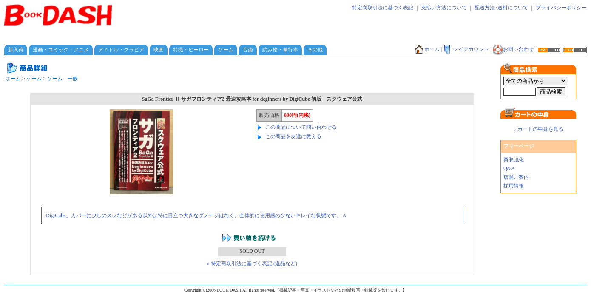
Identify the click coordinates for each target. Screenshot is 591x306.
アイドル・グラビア (121, 50)
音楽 (248, 50)
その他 (315, 50)
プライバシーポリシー (561, 8)
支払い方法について (444, 8)
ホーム (427, 49)
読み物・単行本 (280, 50)
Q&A (509, 168)
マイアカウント (466, 49)
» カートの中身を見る (538, 129)
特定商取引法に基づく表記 (382, 8)
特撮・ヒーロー (191, 50)
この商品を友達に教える (293, 136)
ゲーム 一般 (62, 79)
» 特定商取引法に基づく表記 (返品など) (252, 263)
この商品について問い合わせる (301, 127)
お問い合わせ (513, 49)
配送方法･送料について (501, 8)
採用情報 (513, 186)
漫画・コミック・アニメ (61, 50)
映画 (158, 50)
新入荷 (15, 50)
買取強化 (513, 160)
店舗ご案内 (516, 177)
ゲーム (225, 50)
